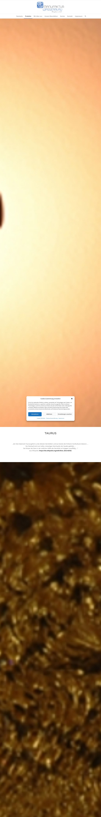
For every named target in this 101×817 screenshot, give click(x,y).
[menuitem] (19, 16)
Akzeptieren (34, 414)
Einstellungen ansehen (65, 414)
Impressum (61, 418)
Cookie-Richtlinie (41, 418)
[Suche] (85, 16)
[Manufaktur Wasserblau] (50, 7)
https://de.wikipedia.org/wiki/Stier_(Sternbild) (55, 451)
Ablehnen (49, 414)
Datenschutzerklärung (52, 418)
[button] (72, 399)
